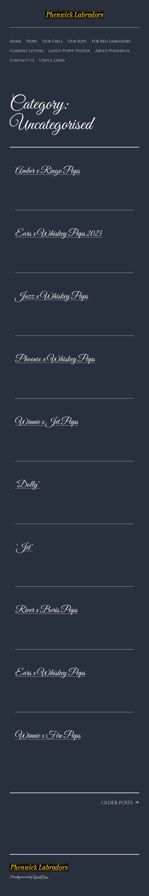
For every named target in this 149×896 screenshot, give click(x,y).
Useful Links (52, 60)
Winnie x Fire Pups (48, 736)
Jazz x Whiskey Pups (51, 296)
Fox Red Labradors (111, 41)
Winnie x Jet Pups (46, 422)
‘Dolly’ (27, 485)
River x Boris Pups (46, 610)
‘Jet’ (24, 547)
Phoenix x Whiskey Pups (55, 359)
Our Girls (52, 41)
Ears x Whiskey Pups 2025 (58, 233)
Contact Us (22, 60)
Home (15, 41)
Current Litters (26, 50)
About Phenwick (112, 50)
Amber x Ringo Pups (47, 171)
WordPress (40, 877)
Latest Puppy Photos (69, 50)
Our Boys (77, 41)
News (31, 41)
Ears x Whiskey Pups (50, 673)
